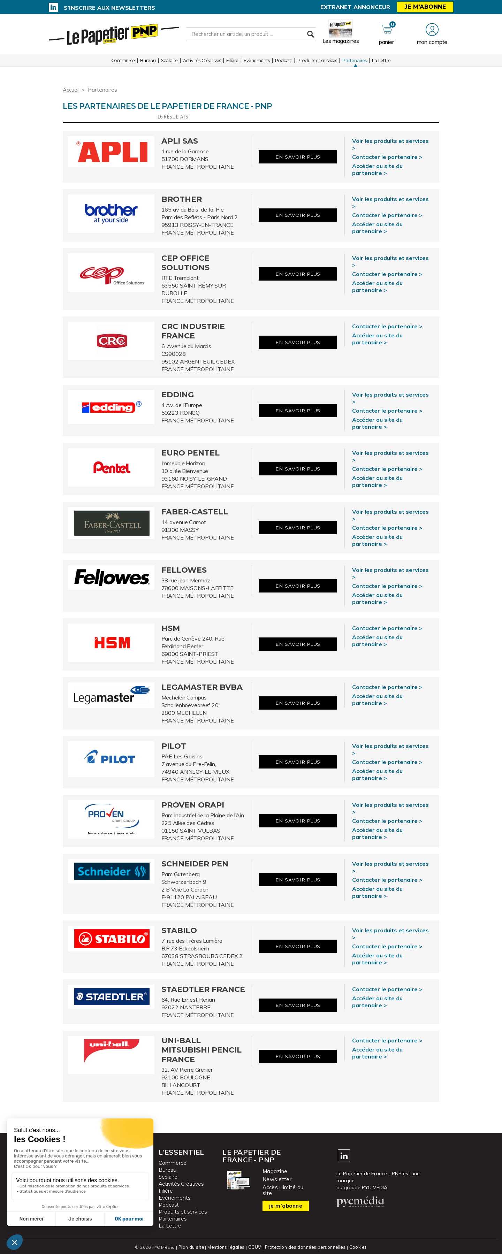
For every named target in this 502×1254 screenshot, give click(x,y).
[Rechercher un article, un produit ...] (251, 35)
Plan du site (190, 1246)
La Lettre (381, 62)
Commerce (123, 62)
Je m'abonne (425, 6)
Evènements (257, 62)
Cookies (359, 1246)
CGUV (254, 1246)
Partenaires (354, 62)
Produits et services (317, 62)
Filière (232, 62)
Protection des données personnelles (305, 1246)
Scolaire (169, 62)
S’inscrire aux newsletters (109, 7)
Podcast (283, 62)
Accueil (72, 89)
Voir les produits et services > (390, 144)
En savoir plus (298, 157)
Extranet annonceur (355, 6)
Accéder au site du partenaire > (377, 169)
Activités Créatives (202, 62)
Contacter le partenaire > (387, 156)
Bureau (148, 62)
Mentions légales (225, 1246)
